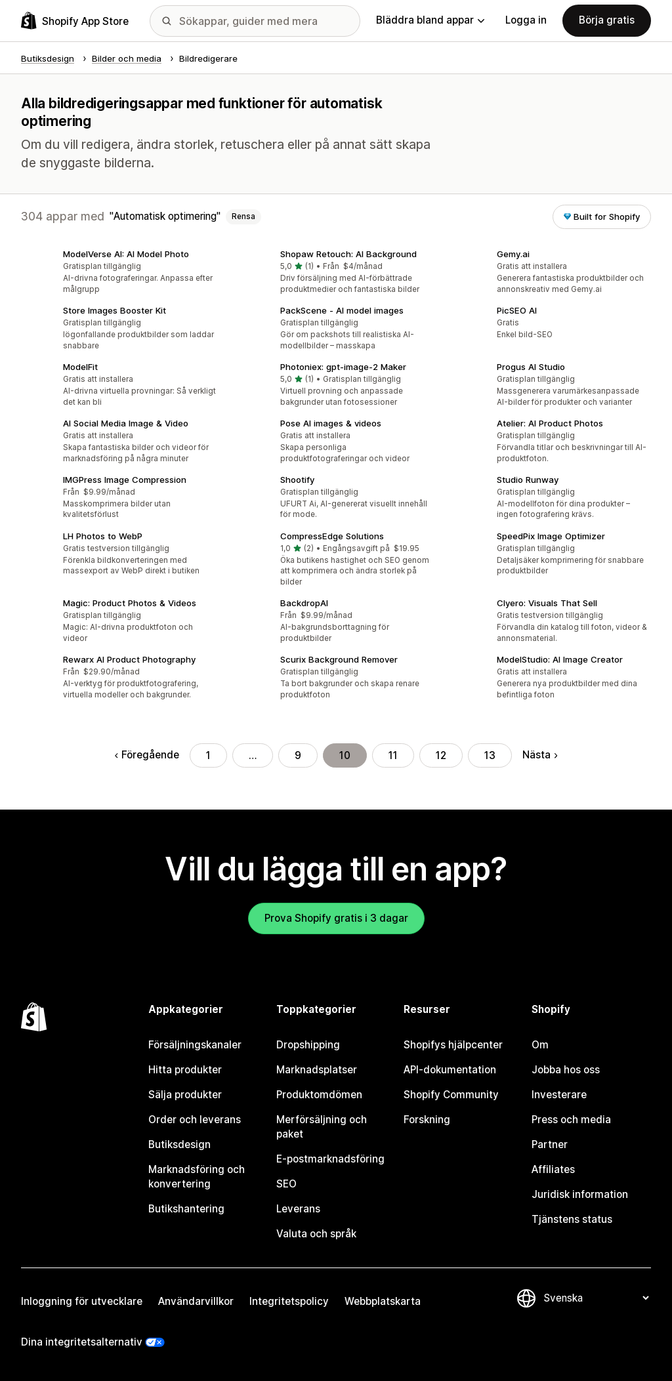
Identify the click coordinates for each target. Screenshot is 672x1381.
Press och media (571, 1119)
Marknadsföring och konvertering (196, 1176)
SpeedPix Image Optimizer (551, 536)
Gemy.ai (513, 254)
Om (540, 1045)
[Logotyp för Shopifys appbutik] (75, 21)
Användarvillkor (196, 1301)
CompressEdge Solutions (332, 536)
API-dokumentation (450, 1069)
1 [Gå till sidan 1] (208, 755)
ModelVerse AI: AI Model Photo (126, 254)
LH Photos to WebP (102, 536)
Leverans (298, 1209)
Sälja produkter (185, 1094)
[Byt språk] (596, 1298)
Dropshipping (308, 1045)
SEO (286, 1184)
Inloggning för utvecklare (81, 1301)
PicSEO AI (517, 310)
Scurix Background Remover (339, 659)
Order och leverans (194, 1119)
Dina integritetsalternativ (81, 1342)
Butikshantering (186, 1209)
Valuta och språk (316, 1233)
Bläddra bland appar (430, 20)
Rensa (243, 216)
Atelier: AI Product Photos (550, 423)
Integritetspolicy (289, 1301)
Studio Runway (527, 479)
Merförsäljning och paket (321, 1126)
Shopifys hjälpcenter (453, 1045)
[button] (119, 273)
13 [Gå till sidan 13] (489, 755)
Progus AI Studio (531, 366)
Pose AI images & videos (330, 423)
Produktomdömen (319, 1094)
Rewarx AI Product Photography (129, 659)
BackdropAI (304, 603)
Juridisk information (580, 1194)
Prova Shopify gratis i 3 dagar (336, 918)
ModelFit (80, 366)
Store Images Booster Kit (114, 310)
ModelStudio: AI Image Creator (560, 659)
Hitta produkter (185, 1069)
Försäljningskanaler (195, 1045)
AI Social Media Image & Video (125, 423)
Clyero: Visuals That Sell (547, 603)
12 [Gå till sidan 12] (441, 755)
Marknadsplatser (316, 1069)
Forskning (427, 1119)
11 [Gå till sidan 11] (393, 755)
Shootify (297, 479)
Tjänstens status (572, 1219)
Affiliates (553, 1169)
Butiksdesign (179, 1144)
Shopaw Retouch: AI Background (348, 254)
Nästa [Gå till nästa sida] (539, 755)
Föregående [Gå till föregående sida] (147, 755)
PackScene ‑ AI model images (342, 310)
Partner (550, 1144)
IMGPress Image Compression (124, 479)
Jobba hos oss (566, 1069)
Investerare (559, 1094)
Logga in (526, 20)
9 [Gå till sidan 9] (298, 755)
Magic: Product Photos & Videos (129, 603)
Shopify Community (451, 1094)
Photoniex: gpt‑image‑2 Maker (343, 366)
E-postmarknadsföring (330, 1159)
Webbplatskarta (383, 1301)
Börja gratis (607, 20)
